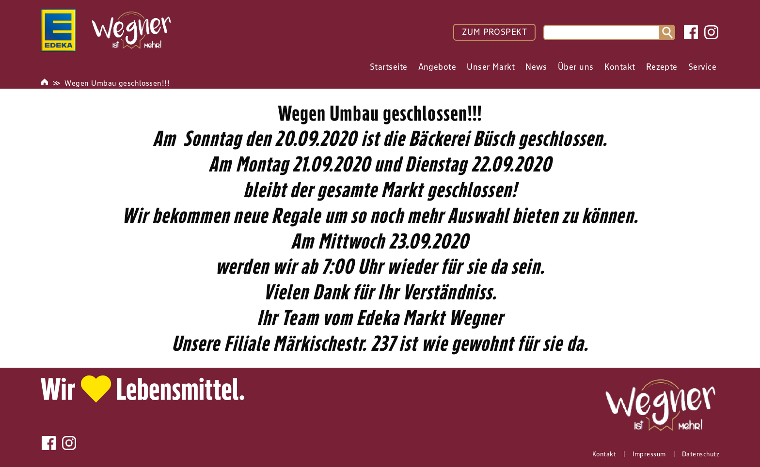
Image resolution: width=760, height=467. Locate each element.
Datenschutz (700, 454)
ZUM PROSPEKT (494, 32)
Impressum (649, 454)
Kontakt (604, 454)
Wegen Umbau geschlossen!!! (117, 83)
